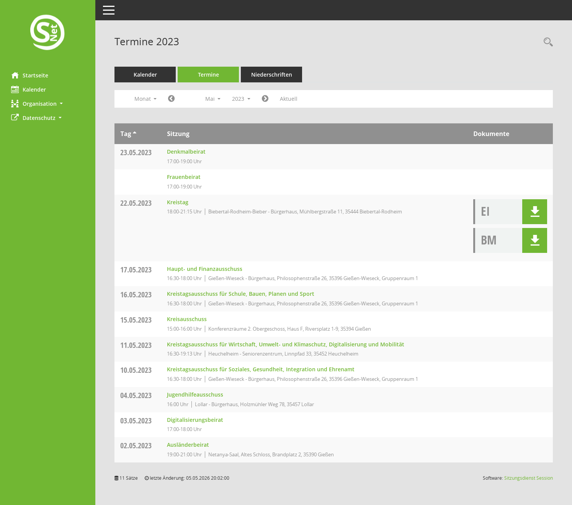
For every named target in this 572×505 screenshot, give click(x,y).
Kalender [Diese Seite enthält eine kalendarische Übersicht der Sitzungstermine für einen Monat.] (28, 89)
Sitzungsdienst (528, 478)
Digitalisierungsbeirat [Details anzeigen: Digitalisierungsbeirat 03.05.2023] (195, 419)
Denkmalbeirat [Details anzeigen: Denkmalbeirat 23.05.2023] (186, 151)
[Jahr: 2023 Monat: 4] (172, 99)
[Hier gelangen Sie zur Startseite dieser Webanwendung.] (48, 33)
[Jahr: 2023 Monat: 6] (266, 99)
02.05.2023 (136, 445)
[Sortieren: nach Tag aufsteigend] (134, 134)
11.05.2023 (136, 345)
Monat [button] (145, 98)
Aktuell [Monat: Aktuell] (289, 98)
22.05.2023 (136, 203)
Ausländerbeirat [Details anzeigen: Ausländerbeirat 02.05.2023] (188, 444)
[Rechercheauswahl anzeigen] (546, 42)
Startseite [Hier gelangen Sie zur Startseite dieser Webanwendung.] (30, 75)
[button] (48, 104)
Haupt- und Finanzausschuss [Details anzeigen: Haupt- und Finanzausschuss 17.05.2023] (205, 268)
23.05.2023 (136, 152)
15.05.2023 (136, 320)
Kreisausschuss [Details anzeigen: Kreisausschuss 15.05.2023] (187, 319)
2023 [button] (241, 98)
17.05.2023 (136, 269)
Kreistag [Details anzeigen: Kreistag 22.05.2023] (178, 202)
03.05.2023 (136, 420)
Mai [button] (213, 98)
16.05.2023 (136, 294)
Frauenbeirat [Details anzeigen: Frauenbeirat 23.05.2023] (184, 176)
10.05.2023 (136, 370)
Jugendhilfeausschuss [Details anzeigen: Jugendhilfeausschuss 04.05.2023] (195, 394)
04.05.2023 (136, 395)
